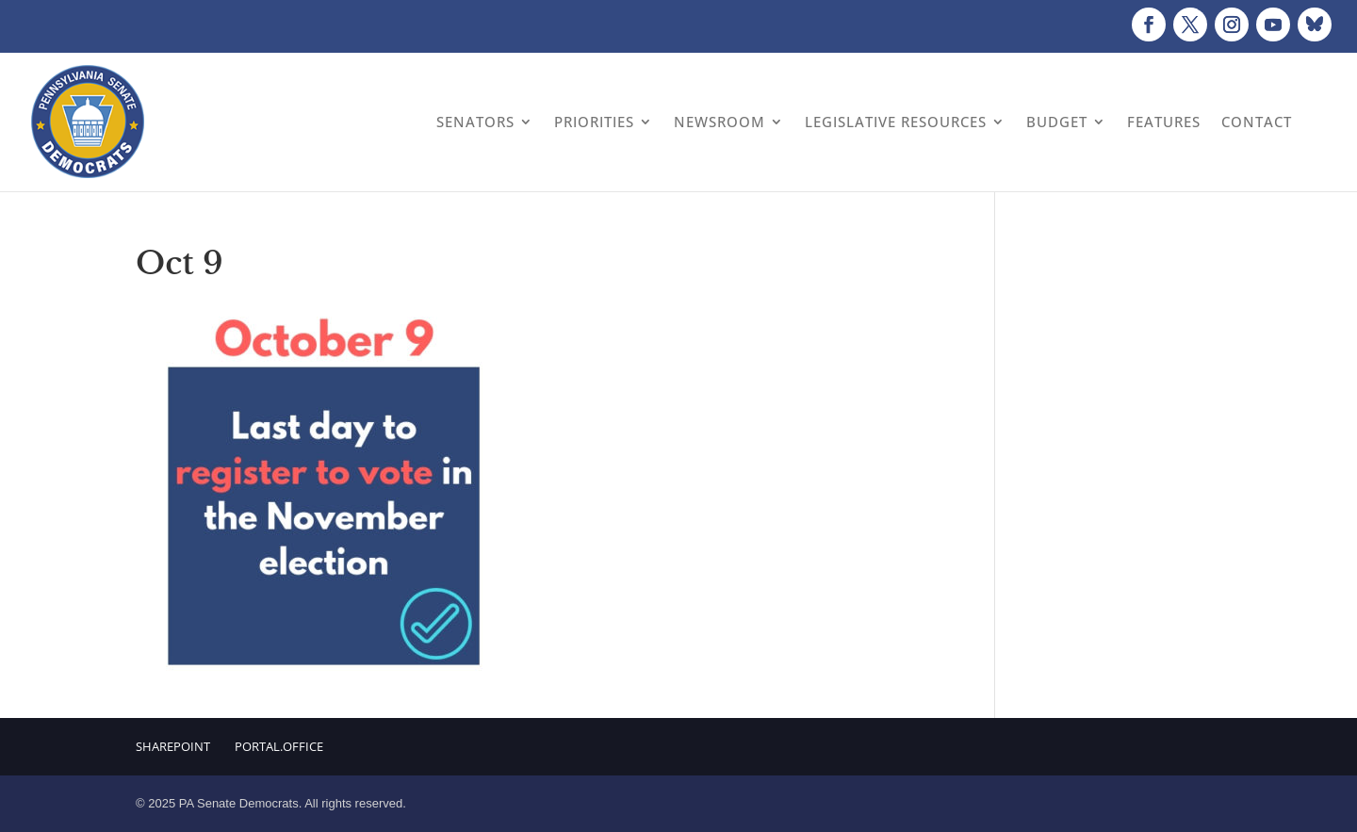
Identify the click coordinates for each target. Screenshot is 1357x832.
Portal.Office (279, 746)
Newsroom (719, 121)
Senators (475, 121)
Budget (1056, 121)
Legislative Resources (896, 121)
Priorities (594, 121)
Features (1164, 121)
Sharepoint (173, 746)
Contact (1256, 121)
